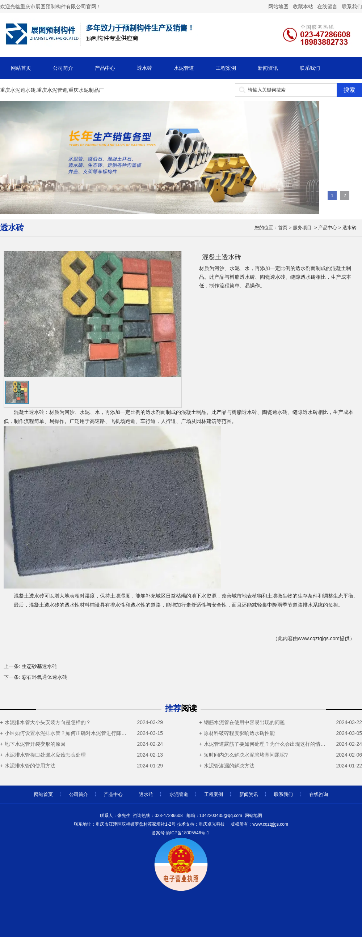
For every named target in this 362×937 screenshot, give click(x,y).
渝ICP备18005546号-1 (187, 832)
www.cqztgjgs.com (319, 638)
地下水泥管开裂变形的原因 (35, 744)
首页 (282, 227)
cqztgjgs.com (259, 824)
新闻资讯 (268, 68)
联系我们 (351, 6)
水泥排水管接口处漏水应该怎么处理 (45, 755)
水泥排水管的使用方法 (30, 766)
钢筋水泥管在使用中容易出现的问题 (244, 722)
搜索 (349, 90)
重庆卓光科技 (212, 824)
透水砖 (144, 68)
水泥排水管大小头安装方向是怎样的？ (48, 722)
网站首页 (21, 68)
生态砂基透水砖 (39, 666)
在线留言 (327, 6)
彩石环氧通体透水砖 (44, 677)
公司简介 (63, 68)
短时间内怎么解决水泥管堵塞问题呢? (246, 755)
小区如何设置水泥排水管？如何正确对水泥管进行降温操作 (67, 733)
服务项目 (302, 227)
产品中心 (105, 68)
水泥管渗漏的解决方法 (229, 766)
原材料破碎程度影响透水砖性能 (239, 733)
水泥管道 (184, 68)
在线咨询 (21, 90)
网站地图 (253, 815)
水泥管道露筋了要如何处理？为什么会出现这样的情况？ (266, 744)
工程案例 (226, 68)
